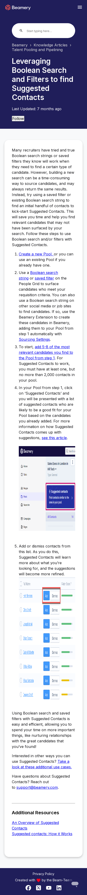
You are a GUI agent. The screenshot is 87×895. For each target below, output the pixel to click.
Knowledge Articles (51, 45)
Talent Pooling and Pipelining (37, 49)
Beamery (20, 45)
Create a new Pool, (36, 254)
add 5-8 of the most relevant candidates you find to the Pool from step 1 (46, 352)
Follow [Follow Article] (18, 118)
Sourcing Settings (34, 339)
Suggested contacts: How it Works (42, 833)
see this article (54, 437)
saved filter (44, 278)
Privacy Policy (43, 874)
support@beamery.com (37, 787)
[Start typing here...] (44, 31)
